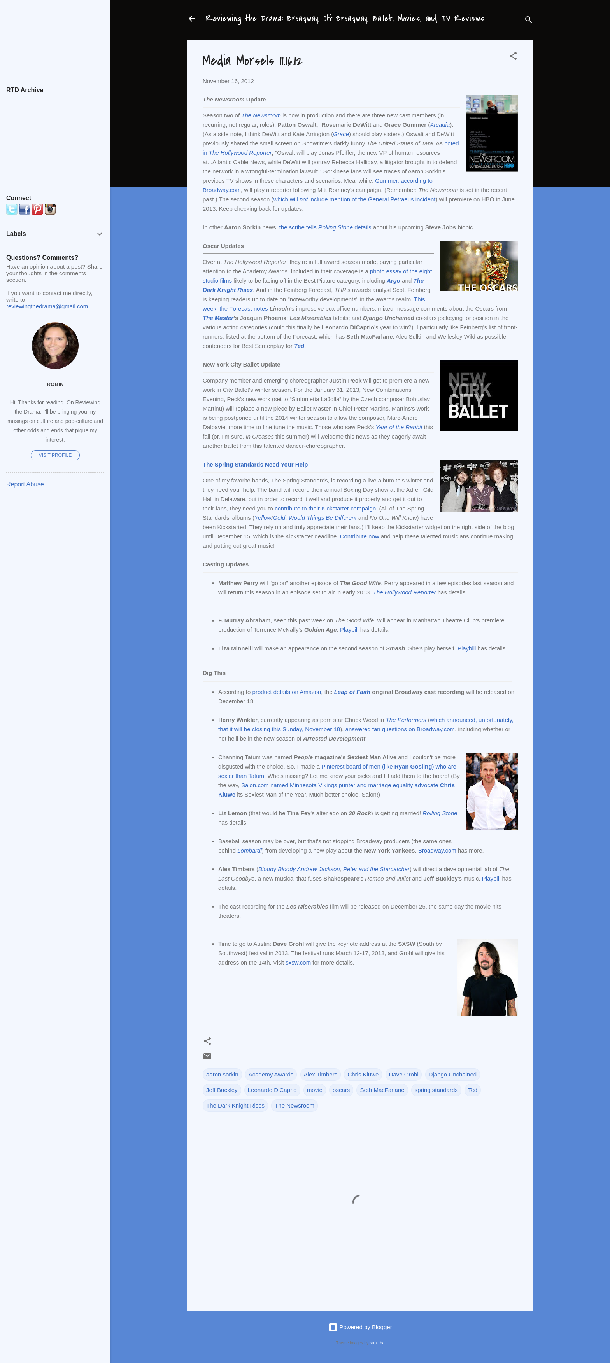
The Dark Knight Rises (235, 1105)
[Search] (528, 21)
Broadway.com (437, 850)
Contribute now (359, 536)
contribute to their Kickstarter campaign (325, 508)
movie (315, 1090)
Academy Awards (271, 1074)
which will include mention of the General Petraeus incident (354, 199)
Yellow (262, 517)
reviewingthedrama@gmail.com (47, 306)
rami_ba (377, 1342)
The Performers (406, 719)
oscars (341, 1090)
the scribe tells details (325, 227)
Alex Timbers (321, 1074)
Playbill (349, 629)
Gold (279, 517)
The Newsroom (294, 1105)
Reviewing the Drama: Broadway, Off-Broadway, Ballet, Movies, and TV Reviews (345, 18)
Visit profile (55, 455)
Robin (55, 384)
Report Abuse (25, 484)
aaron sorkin (222, 1074)
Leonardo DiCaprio (272, 1090)
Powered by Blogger (360, 1327)
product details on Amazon (286, 691)
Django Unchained (453, 1074)
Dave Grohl (404, 1074)
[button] (513, 57)
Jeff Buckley (222, 1090)
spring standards (436, 1090)
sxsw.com (298, 962)
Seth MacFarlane (382, 1090)
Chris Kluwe (363, 1074)
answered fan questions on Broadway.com (400, 729)
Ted (472, 1090)
